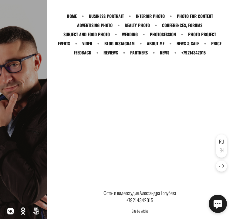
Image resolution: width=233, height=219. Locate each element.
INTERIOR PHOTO (150, 16)
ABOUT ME (155, 43)
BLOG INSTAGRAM (119, 43)
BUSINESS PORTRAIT (106, 16)
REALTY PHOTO (137, 25)
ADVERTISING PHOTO (95, 25)
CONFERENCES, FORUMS (182, 25)
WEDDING (130, 34)
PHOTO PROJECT (202, 34)
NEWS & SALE (188, 43)
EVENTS (64, 43)
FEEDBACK (82, 52)
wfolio (144, 211)
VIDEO (87, 43)
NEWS (164, 52)
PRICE (216, 43)
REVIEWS (110, 52)
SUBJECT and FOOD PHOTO (86, 34)
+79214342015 (193, 52)
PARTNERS (139, 52)
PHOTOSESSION (163, 34)
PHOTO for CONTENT (195, 16)
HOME (72, 16)
